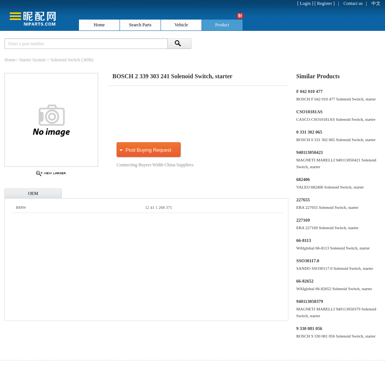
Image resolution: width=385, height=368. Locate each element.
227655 (303, 199)
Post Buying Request (148, 150)
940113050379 (309, 301)
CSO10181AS (309, 111)
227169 (303, 220)
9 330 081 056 (309, 328)
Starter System (32, 59)
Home (10, 59)
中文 (375, 3)
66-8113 (303, 240)
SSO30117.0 (307, 260)
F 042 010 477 (309, 91)
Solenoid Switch (65, 59)
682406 (303, 179)
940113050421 (309, 152)
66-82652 (305, 281)
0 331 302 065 (309, 132)
